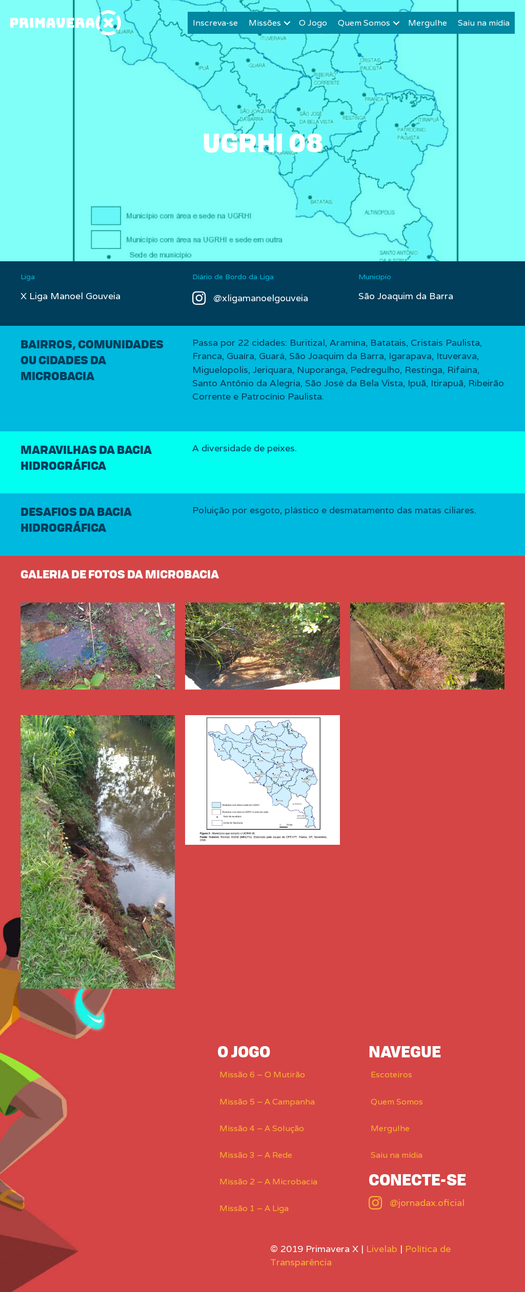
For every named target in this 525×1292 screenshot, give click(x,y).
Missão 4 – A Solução (261, 1128)
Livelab (381, 1249)
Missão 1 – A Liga (254, 1208)
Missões (265, 22)
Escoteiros (391, 1074)
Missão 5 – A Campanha (267, 1101)
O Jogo (313, 22)
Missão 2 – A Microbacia (268, 1181)
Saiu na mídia (484, 22)
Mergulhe (427, 22)
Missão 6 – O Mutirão (262, 1074)
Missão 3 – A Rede (255, 1155)
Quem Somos (364, 22)
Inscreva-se (215, 22)
